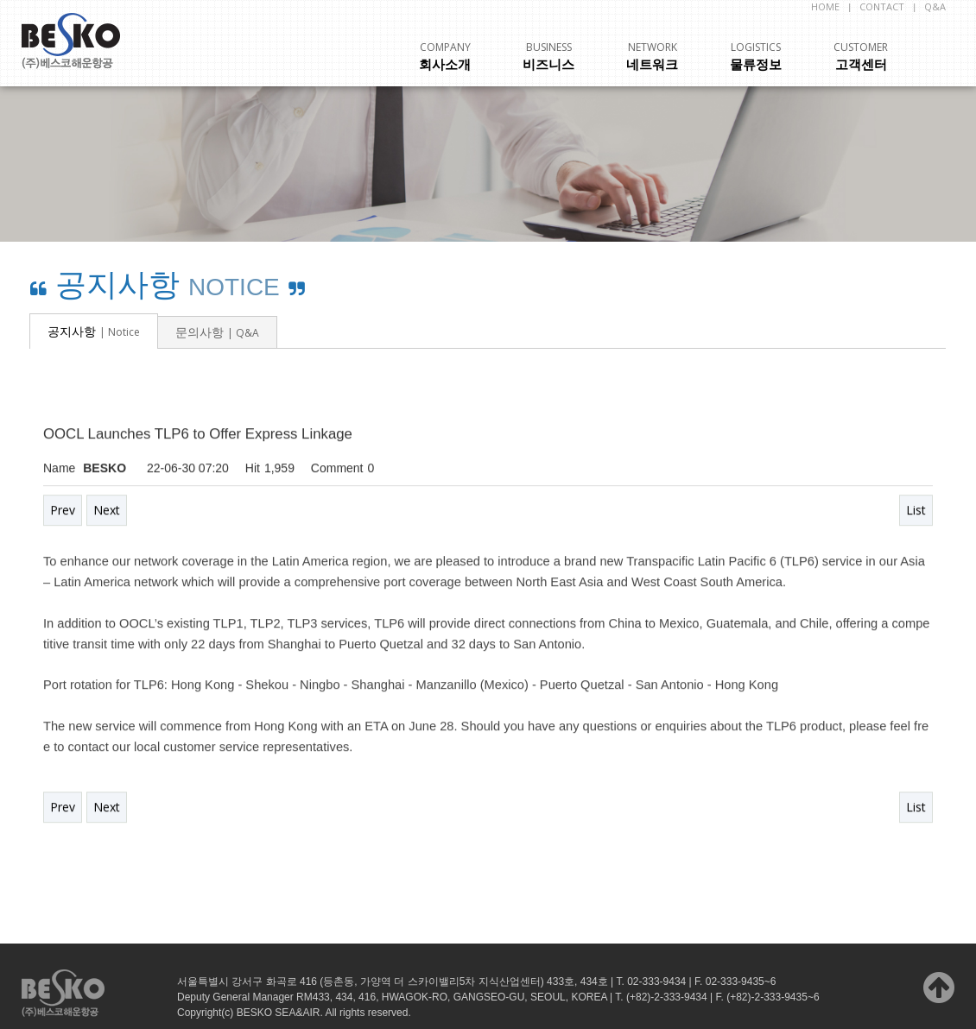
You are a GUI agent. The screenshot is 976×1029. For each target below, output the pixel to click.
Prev (62, 510)
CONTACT (881, 6)
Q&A (935, 6)
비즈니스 (548, 57)
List (916, 510)
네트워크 (652, 57)
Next (106, 510)
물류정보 (756, 57)
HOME (825, 6)
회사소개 (445, 57)
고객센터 (860, 57)
